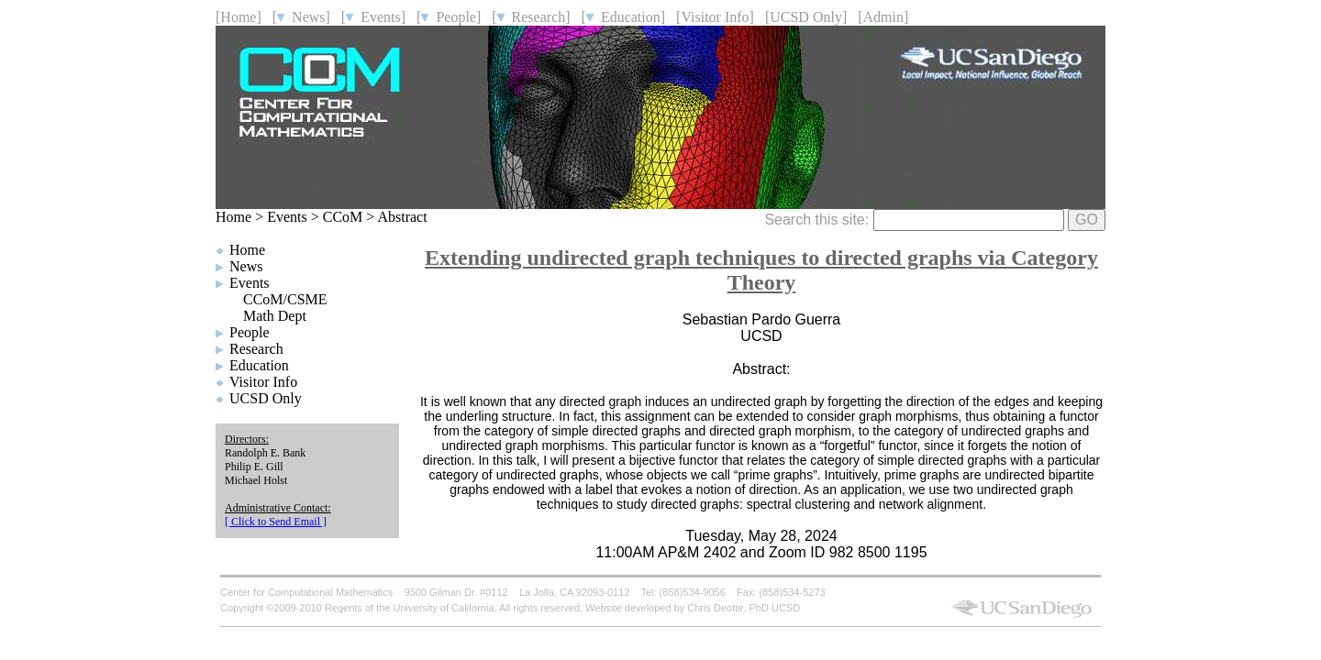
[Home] (238, 17)
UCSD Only (265, 398)
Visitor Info (263, 382)
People (249, 332)
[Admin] (883, 17)
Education (259, 365)
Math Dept (274, 316)
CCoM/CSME (285, 299)
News (245, 266)
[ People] (448, 17)
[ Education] (624, 17)
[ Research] (531, 17)
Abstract (402, 217)
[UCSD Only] (806, 17)
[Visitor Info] (715, 17)
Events (287, 217)
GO (1086, 219)
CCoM (343, 217)
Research (256, 349)
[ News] (301, 17)
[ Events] (373, 17)
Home (233, 217)
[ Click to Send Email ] (276, 521)
